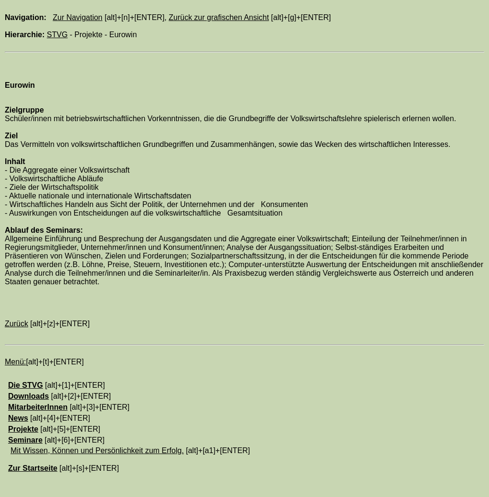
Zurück (16, 324)
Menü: (15, 362)
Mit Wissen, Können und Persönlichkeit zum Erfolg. (97, 450)
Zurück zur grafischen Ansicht (219, 17)
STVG (57, 35)
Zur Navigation (77, 17)
